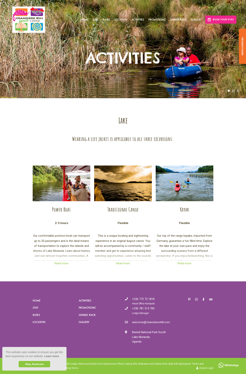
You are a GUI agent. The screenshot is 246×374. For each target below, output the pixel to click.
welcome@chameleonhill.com (151, 322)
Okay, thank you (34, 364)
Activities (138, 19)
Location (121, 19)
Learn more (51, 356)
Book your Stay (221, 19)
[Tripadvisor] (210, 299)
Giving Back (178, 19)
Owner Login (204, 368)
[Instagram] (196, 299)
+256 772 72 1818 (143, 299)
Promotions (157, 19)
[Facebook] (203, 299)
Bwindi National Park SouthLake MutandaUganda (149, 337)
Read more (61, 263)
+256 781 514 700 (143, 308)
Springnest (185, 363)
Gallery (196, 19)
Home (85, 19)
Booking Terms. (70, 368)
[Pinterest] (189, 299)
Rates (106, 19)
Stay (95, 19)
